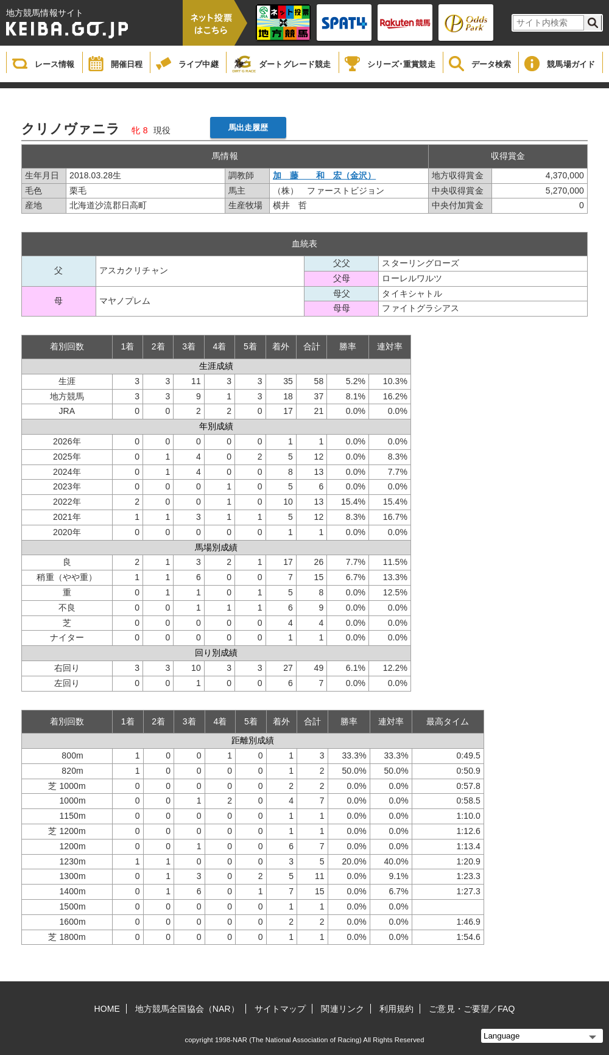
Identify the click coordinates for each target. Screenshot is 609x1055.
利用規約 (396, 1009)
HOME (107, 1009)
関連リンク (342, 1009)
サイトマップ (280, 1009)
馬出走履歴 (248, 127)
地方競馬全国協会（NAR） (187, 1009)
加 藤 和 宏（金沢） (324, 175)
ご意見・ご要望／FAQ (472, 1009)
